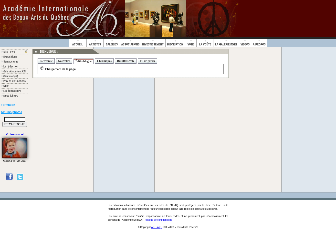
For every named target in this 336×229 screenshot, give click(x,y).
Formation (8, 105)
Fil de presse (148, 61)
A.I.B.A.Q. (156, 227)
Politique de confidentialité (158, 220)
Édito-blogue (83, 61)
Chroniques (104, 61)
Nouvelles (64, 61)
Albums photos (11, 112)
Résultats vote (126, 61)
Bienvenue (46, 61)
